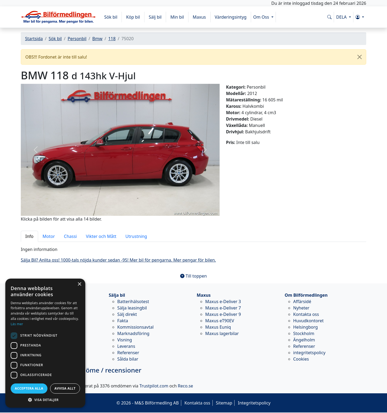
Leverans (126, 346)
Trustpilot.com (153, 386)
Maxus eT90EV (219, 321)
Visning (124, 340)
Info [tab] (29, 236)
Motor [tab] (49, 236)
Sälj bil (155, 17)
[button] (359, 17)
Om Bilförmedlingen (306, 295)
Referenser (128, 353)
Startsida (34, 39)
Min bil (177, 17)
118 (111, 39)
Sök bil (110, 17)
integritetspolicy (309, 353)
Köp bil (133, 17)
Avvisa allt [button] (64, 388)
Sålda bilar (127, 359)
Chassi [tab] (70, 236)
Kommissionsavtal (135, 327)
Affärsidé (302, 301)
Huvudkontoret (308, 321)
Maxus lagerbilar (222, 333)
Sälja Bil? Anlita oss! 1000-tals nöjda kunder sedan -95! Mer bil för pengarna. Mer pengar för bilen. (118, 260)
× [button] (79, 284)
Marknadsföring (133, 333)
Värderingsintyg (231, 17)
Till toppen (193, 276)
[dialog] (45, 343)
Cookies (301, 359)
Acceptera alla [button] (29, 388)
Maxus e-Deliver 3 (223, 301)
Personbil (77, 39)
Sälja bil (117, 295)
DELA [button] (342, 17)
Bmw (97, 39)
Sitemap (224, 403)
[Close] (359, 56)
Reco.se (185, 386)
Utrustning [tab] (136, 236)
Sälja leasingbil (132, 308)
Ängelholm (304, 340)
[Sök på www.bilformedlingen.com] (329, 17)
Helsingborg (305, 327)
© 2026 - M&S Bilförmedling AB (147, 403)
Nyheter (301, 308)
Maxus (199, 17)
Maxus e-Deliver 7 (223, 308)
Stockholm (303, 333)
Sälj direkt (127, 314)
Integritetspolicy (254, 403)
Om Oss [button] (261, 17)
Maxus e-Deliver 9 (223, 314)
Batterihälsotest (133, 301)
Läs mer (17, 324)
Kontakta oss (306, 314)
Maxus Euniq (218, 327)
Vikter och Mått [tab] (101, 236)
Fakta (122, 321)
